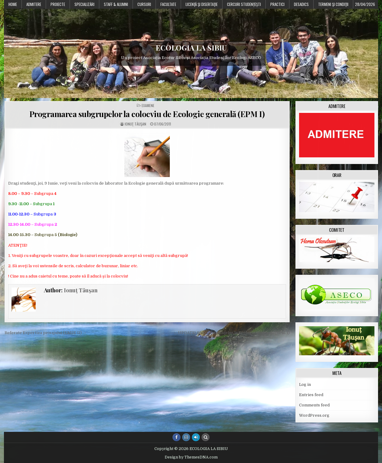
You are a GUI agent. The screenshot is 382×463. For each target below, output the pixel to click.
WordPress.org (314, 415)
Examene (148, 105)
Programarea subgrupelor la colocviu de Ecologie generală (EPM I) (147, 114)
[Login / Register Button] (196, 437)
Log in (305, 384)
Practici (277, 4)
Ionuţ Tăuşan (135, 124)
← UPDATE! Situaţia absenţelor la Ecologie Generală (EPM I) (231, 332)
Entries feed (311, 394)
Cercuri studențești (244, 4)
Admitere (33, 4)
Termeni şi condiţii (333, 4)
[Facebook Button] (176, 437)
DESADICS (301, 4)
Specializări (84, 4)
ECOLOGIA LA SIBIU (191, 48)
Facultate (168, 4)
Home (12, 4)
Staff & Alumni (116, 4)
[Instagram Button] (186, 437)
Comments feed (314, 405)
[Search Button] (205, 437)
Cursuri (144, 4)
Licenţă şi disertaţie (202, 4)
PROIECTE (58, 4)
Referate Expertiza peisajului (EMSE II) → (46, 332)
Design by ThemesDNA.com (191, 457)
